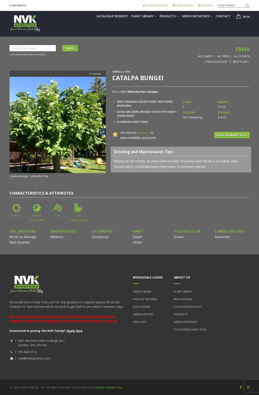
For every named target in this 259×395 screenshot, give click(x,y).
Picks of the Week (145, 299)
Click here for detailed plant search (27, 54)
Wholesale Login (147, 277)
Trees (242, 49)
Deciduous (100, 237)
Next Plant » (241, 62)
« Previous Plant (216, 62)
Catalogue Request (112, 16)
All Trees (223, 56)
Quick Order (141, 307)
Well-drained (19, 242)
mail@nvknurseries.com (34, 358)
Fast (57, 215)
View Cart (139, 322)
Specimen (222, 237)
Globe (137, 242)
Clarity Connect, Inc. (108, 387)
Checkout (205, 5)
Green (179, 237)
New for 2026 (183, 299)
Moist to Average (23, 237)
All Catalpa (242, 56)
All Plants (205, 56)
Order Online (142, 291)
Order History (143, 314)
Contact (223, 16)
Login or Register (155, 5)
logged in (144, 132)
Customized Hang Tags (190, 329)
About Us (182, 277)
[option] (57, 128)
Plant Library (144, 16)
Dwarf (137, 237)
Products (169, 16)
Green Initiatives (197, 16)
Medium (57, 237)
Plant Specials (183, 5)
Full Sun (16, 215)
